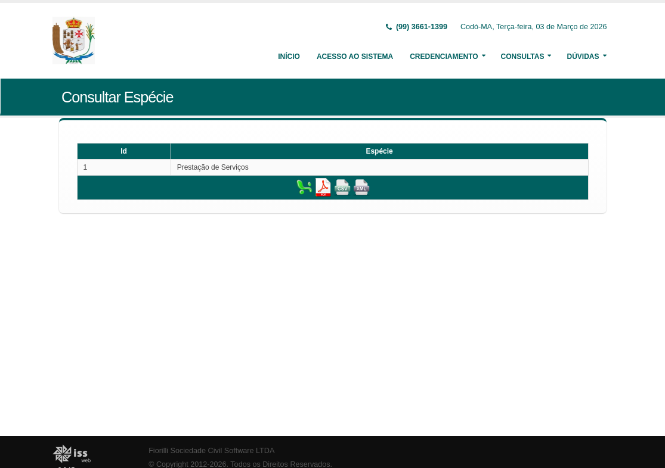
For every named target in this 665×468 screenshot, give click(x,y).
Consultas (523, 56)
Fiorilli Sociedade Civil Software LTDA (211, 451)
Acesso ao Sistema (355, 56)
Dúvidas (583, 56)
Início (289, 56)
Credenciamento (444, 56)
